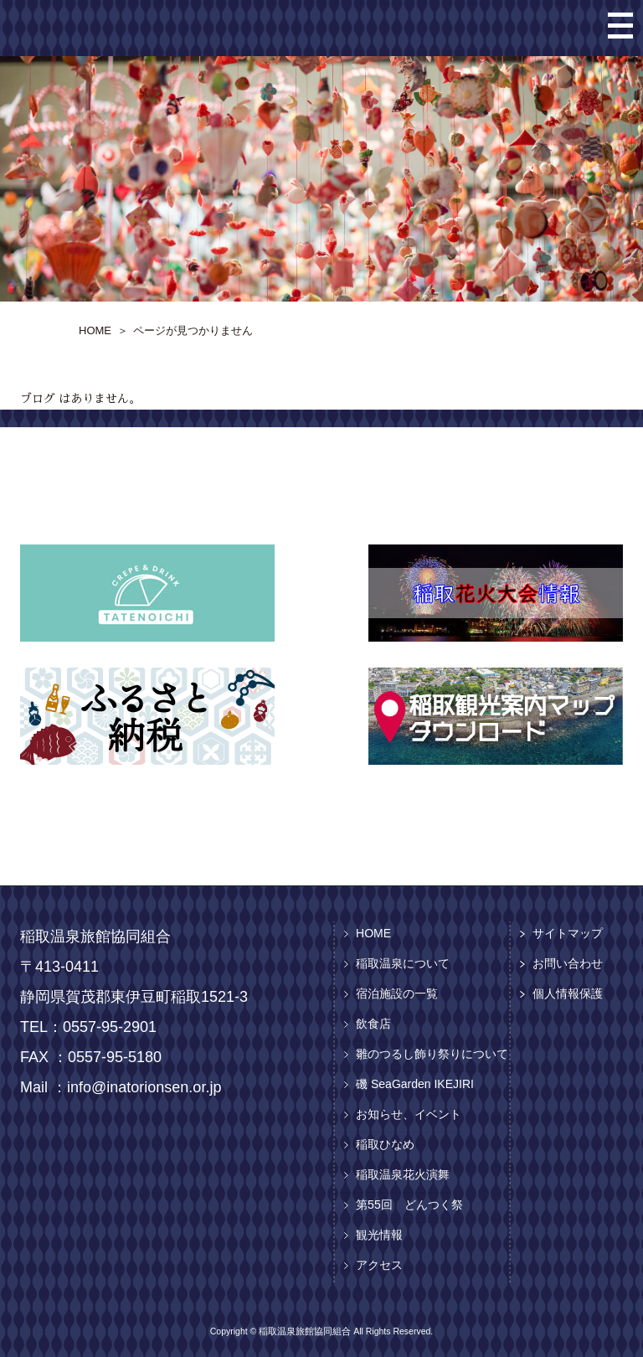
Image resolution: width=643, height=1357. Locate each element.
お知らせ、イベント (408, 1114)
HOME (373, 933)
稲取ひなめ (385, 1144)
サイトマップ (567, 933)
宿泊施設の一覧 (397, 993)
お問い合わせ (567, 963)
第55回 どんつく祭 (409, 1204)
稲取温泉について (403, 963)
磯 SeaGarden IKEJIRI (415, 1084)
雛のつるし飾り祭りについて (432, 1053)
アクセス (379, 1265)
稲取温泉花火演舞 (403, 1174)
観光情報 (379, 1234)
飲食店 (373, 1023)
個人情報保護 (567, 993)
